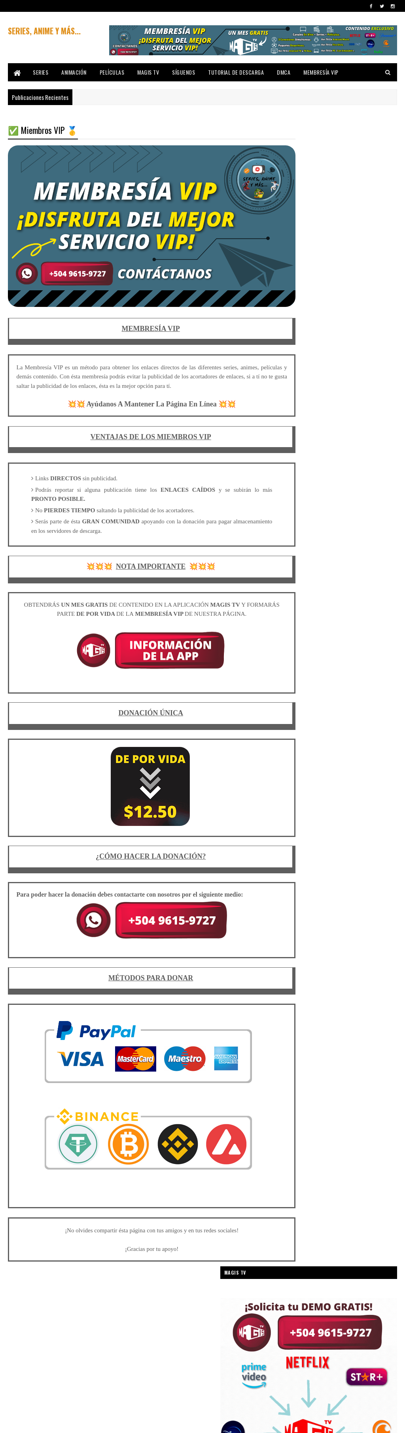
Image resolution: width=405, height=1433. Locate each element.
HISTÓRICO (331, 850)
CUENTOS (332, 767)
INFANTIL (370, 850)
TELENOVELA (295, 1043)
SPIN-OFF (344, 1016)
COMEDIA (363, 698)
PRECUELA (294, 974)
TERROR (336, 1043)
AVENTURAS (295, 615)
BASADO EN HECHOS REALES (311, 629)
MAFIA (338, 877)
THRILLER (293, 1057)
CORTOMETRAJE (337, 753)
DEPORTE (339, 781)
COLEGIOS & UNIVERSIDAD (309, 698)
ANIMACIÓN (74, 72)
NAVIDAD (329, 933)
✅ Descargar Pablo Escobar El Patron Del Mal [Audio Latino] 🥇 (354, 411)
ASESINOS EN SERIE (360, 601)
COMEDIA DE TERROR (304, 725)
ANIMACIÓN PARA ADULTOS (310, 587)
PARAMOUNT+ (347, 947)
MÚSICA (337, 919)
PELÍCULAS (112, 72)
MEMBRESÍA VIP (321, 72)
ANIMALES (365, 587)
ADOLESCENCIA (338, 546)
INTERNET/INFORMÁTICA (307, 864)
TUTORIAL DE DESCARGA (236, 72)
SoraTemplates (45, 1422)
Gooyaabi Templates (111, 1422)
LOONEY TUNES (298, 877)
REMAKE (331, 974)
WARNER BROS (298, 1085)
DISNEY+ (332, 795)
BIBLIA (290, 642)
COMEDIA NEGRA (353, 739)
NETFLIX (367, 933)
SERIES (40, 72)
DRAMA (291, 822)
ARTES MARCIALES (302, 601)
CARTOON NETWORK (304, 656)
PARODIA (292, 960)
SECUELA (292, 1002)
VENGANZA (294, 1071)
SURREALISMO (350, 1030)
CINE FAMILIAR (297, 670)
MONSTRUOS (297, 919)
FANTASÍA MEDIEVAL (303, 836)
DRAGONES (341, 808)
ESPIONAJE (368, 822)
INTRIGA (359, 864)
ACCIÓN (291, 546)
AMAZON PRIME (298, 560)
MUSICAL (292, 933)
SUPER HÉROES (299, 1030)
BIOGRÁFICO (329, 642)
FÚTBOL (291, 850)
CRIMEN (291, 767)
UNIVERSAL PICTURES (346, 1057)
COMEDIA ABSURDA (302, 712)
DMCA (283, 72)
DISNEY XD (294, 795)
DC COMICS (295, 781)
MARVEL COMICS (300, 905)
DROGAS (329, 822)
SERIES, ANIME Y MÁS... (44, 31)
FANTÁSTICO (355, 836)
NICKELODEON (297, 947)
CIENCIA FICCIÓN (360, 656)
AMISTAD (341, 560)
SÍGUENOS (183, 72)
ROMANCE (350, 988)
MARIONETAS (332, 891)
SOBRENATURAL (299, 1016)
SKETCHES (370, 1002)
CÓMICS (292, 753)
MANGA (291, 891)
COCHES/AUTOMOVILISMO (309, 684)
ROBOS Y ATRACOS (302, 988)
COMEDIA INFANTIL (361, 725)
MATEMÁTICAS (353, 905)
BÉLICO (365, 629)
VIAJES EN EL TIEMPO (344, 1071)
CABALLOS (371, 642)
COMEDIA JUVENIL (300, 739)
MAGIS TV (148, 72)
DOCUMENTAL (297, 808)
